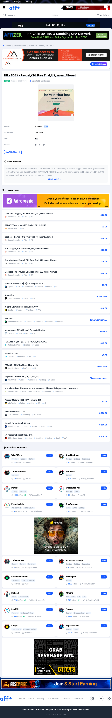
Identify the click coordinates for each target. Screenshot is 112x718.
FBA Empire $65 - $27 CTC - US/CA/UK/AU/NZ (26, 342)
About (31, 698)
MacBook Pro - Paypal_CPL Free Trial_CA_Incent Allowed (31, 272)
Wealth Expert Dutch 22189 (17, 423)
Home (8, 46)
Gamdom (9, 318)
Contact (66, 698)
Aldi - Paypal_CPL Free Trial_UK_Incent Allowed (27, 248)
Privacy (40, 698)
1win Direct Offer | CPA (15, 411)
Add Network (54, 698)
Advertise (78, 698)
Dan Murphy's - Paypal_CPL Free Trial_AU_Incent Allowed (31, 260)
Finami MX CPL (12, 353)
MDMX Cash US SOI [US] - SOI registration (24, 283)
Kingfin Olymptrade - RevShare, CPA (21, 307)
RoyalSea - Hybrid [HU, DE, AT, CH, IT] (21, 377)
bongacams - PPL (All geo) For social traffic (25, 330)
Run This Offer (13, 152)
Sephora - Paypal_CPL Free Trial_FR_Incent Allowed (29, 237)
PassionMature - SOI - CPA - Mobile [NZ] (23, 400)
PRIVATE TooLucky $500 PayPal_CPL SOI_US (25, 225)
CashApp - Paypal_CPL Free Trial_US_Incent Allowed (29, 213)
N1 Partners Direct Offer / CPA (18, 435)
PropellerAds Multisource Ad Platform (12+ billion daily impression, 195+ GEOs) (41, 388)
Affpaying (17, 2)
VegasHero (10, 295)
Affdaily (29, 2)
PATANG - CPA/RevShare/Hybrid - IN (21, 365)
